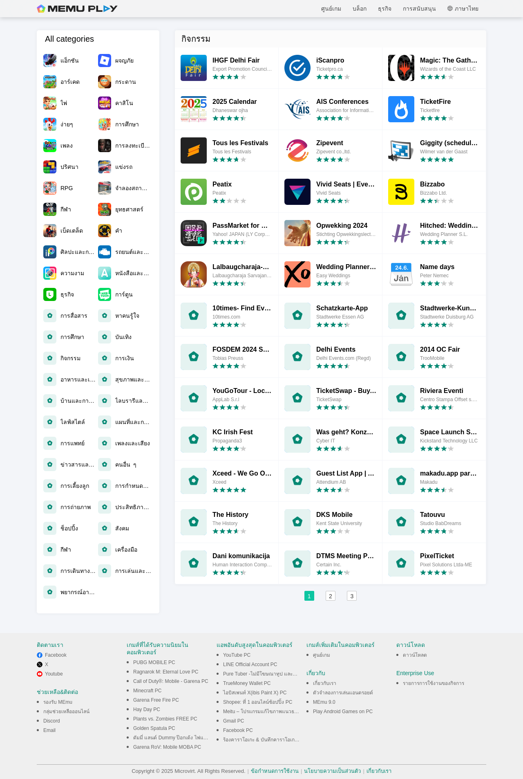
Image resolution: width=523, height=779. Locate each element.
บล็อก (360, 8)
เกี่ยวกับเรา (324, 683)
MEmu (77, 8)
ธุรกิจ (384, 8)
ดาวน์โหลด (415, 655)
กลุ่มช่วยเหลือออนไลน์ (66, 711)
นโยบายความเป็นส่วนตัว (332, 771)
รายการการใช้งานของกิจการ (433, 683)
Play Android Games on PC (343, 711)
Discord (51, 721)
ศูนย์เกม (331, 8)
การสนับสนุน (419, 8)
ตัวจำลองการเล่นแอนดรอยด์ (343, 693)
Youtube (54, 674)
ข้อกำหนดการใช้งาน (275, 771)
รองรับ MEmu (57, 702)
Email (49, 730)
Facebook (56, 655)
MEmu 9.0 (324, 702)
